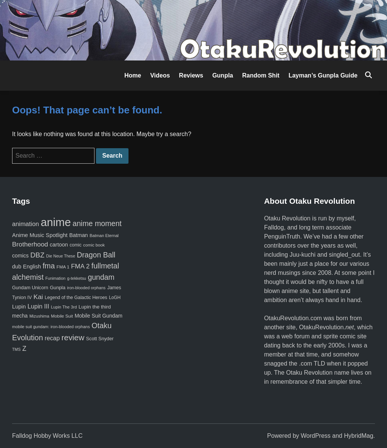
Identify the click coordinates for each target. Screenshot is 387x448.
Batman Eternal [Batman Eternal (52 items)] (104, 235)
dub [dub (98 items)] (16, 267)
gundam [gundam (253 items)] (101, 277)
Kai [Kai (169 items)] (38, 297)
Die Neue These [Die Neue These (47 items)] (60, 256)
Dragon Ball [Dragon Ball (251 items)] (96, 255)
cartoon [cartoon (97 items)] (59, 245)
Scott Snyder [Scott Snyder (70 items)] (100, 338)
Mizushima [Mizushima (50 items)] (39, 316)
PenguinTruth (282, 236)
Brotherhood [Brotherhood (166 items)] (30, 244)
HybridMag (358, 435)
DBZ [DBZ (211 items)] (37, 255)
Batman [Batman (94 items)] (78, 235)
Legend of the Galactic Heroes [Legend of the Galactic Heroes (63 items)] (76, 297)
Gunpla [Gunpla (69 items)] (57, 287)
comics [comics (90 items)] (20, 256)
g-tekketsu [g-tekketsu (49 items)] (76, 278)
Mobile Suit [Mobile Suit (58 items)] (62, 315)
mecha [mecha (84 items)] (20, 316)
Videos (160, 75)
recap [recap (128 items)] (52, 338)
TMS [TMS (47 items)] (16, 349)
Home (132, 75)
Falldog (274, 227)
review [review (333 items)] (72, 337)
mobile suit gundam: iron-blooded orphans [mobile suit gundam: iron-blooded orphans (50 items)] (51, 326)
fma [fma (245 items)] (49, 266)
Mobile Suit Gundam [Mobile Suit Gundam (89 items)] (98, 316)
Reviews (191, 75)
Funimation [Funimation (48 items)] (55, 278)
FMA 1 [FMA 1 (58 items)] (62, 266)
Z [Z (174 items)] (24, 348)
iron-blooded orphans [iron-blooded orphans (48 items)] (86, 287)
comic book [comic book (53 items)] (94, 245)
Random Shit (261, 75)
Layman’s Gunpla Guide (323, 75)
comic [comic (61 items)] (75, 245)
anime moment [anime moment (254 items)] (97, 223)
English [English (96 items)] (32, 267)
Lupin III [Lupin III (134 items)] (39, 306)
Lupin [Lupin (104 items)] (19, 307)
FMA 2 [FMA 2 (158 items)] (80, 266)
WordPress (316, 435)
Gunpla (222, 75)
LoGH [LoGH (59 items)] (115, 297)
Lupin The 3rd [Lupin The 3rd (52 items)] (64, 307)
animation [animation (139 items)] (25, 223)
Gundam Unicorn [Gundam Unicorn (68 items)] (30, 287)
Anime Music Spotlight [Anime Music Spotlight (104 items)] (40, 235)
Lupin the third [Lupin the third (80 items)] (95, 307)
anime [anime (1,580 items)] (56, 222)
